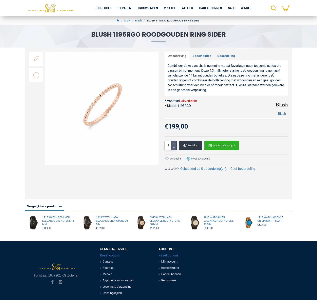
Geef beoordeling (242, 169)
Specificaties (201, 56)
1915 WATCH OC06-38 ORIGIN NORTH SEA (270, 219)
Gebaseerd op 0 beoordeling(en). (203, 169)
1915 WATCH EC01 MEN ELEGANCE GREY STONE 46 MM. (58, 221)
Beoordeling (226, 56)
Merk (127, 20)
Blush (138, 20)
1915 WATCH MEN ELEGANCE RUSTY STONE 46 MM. (219, 221)
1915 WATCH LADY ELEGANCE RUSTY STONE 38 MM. (165, 221)
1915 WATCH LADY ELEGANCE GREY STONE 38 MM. (112, 221)
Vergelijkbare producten (44, 206)
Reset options (110, 255)
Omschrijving (177, 56)
